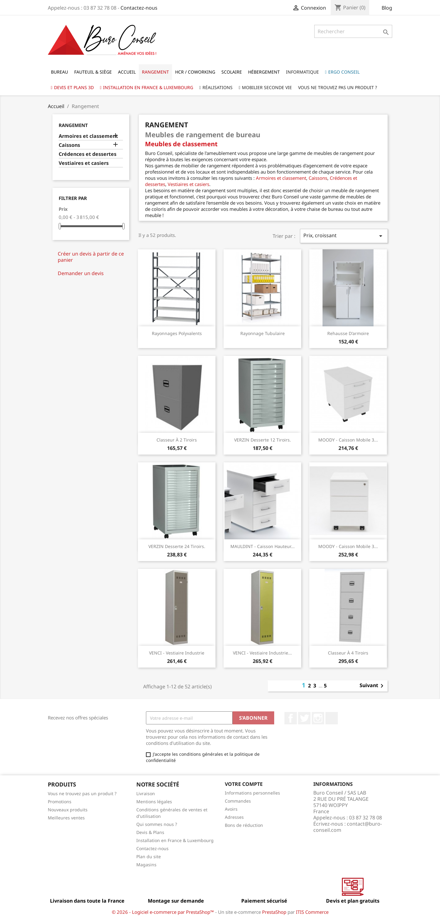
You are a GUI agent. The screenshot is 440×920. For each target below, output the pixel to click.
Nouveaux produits (68, 810)
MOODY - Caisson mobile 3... (348, 440)
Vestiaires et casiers (84, 163)
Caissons (69, 145)
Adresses (234, 817)
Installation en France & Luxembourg (175, 840)
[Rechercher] (353, 31)
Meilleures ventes (66, 818)
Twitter (304, 718)
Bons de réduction (244, 825)
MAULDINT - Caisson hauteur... (262, 546)
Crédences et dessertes (87, 154)
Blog (387, 7)
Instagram (318, 718)
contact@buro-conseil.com (347, 826)
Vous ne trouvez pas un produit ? (82, 793)
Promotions (59, 801)
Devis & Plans (150, 832)
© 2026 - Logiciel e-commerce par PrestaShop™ (163, 912)
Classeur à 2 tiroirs (176, 440)
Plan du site (148, 856)
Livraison (145, 793)
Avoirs (231, 809)
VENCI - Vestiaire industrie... (262, 653)
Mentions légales (154, 801)
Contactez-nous (138, 7)
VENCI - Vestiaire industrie (176, 653)
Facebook (290, 718)
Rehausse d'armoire (348, 333)
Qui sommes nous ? (156, 824)
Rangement (73, 125)
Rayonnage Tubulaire (262, 333)
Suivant (373, 686)
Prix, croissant (343, 236)
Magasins (146, 865)
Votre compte (244, 784)
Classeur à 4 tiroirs (348, 653)
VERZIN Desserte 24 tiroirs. (176, 546)
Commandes (238, 801)
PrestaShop (274, 912)
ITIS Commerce (312, 912)
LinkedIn (331, 718)
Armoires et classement (88, 136)
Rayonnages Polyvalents (177, 333)
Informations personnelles (252, 793)
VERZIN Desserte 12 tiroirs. (262, 440)
